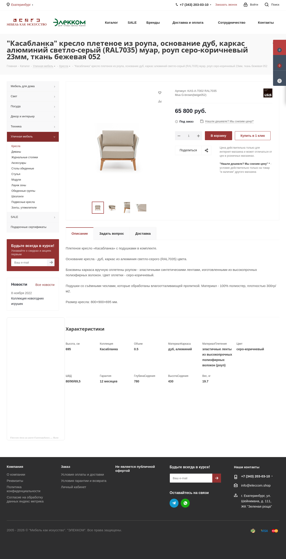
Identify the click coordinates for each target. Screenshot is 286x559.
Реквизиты (15, 481)
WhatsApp (185, 503)
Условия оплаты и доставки (82, 474)
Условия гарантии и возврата (83, 481)
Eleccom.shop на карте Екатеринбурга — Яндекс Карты (37, 438)
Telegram (174, 503)
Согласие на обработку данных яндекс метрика (25, 499)
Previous (86, 208)
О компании (16, 474)
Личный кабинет (73, 487)
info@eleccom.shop (256, 485)
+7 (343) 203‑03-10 (255, 476)
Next (152, 208)
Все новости (45, 285)
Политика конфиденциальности (23, 489)
